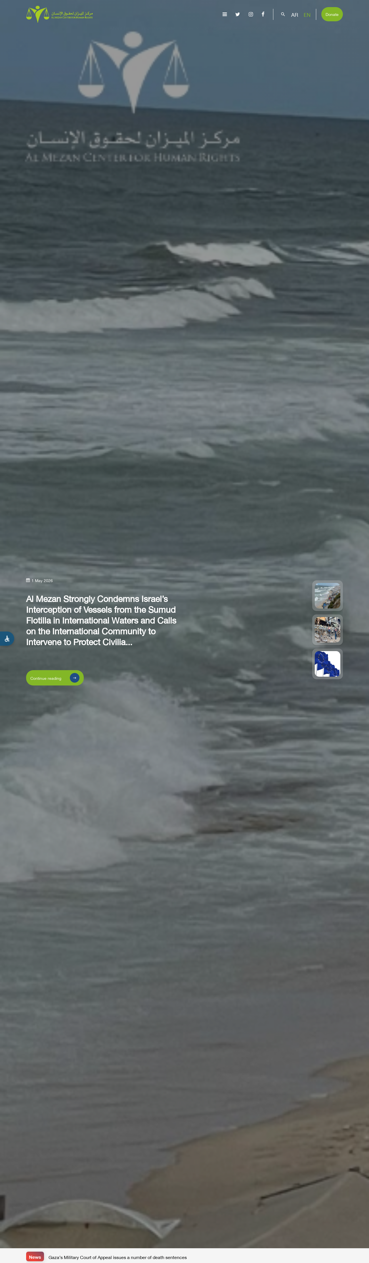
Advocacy (258, 33)
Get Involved (344, 33)
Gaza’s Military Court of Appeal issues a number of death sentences (118, 1257)
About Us (123, 33)
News (35, 1256)
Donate (332, 13)
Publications (222, 33)
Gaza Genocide (158, 33)
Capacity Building (299, 33)
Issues (190, 33)
